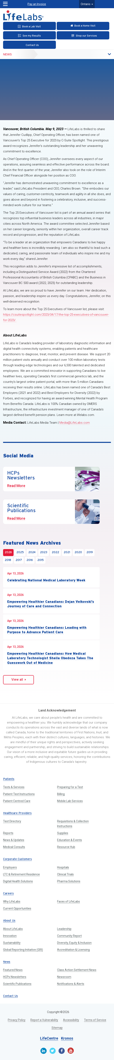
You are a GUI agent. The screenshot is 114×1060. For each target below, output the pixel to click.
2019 (89, 552)
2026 (8, 552)
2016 (29, 560)
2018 (8, 560)
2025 (20, 552)
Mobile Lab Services (70, 801)
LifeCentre (49, 1038)
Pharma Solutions (68, 881)
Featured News (13, 970)
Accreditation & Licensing (73, 949)
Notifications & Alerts (70, 983)
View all (18, 679)
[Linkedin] (43, 1051)
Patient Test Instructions (19, 794)
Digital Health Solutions (18, 881)
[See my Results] (29, 35)
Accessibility (71, 1020)
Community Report (69, 935)
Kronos (67, 1038)
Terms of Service (95, 1020)
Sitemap (57, 1027)
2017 (19, 560)
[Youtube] (71, 1051)
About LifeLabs (13, 928)
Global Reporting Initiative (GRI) (23, 949)
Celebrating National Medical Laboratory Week (46, 580)
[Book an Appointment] (29, 26)
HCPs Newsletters (14, 976)
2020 (78, 552)
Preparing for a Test (70, 787)
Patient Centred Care (16, 801)
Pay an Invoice (37, 4)
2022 (55, 552)
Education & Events (69, 840)
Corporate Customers (17, 859)
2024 (32, 552)
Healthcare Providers (17, 813)
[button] (4, 3)
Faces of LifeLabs (68, 901)
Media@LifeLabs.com (74, 422)
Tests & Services (13, 787)
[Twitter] (53, 1051)
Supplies (62, 833)
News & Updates (13, 840)
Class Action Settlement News (76, 970)
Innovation (10, 935)
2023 (43, 552)
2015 (40, 560)
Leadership (64, 928)
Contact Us (10, 996)
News (7, 54)
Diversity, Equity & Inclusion (74, 942)
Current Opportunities (17, 908)
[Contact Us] (29, 45)
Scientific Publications (17, 983)
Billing (61, 794)
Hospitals (63, 867)
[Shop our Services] (83, 35)
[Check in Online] (83, 26)
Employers (10, 867)
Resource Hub (66, 847)
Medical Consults (14, 847)
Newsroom (64, 976)
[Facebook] (62, 1051)
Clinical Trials (65, 874)
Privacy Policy (16, 1020)
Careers (8, 893)
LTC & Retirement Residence (21, 874)
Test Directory (12, 821)
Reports (8, 833)
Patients (8, 779)
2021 (67, 552)
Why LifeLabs (11, 901)
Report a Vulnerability (44, 1020)
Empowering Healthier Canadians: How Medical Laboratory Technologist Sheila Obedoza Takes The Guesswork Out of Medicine (50, 658)
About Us (9, 920)
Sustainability (12, 942)
